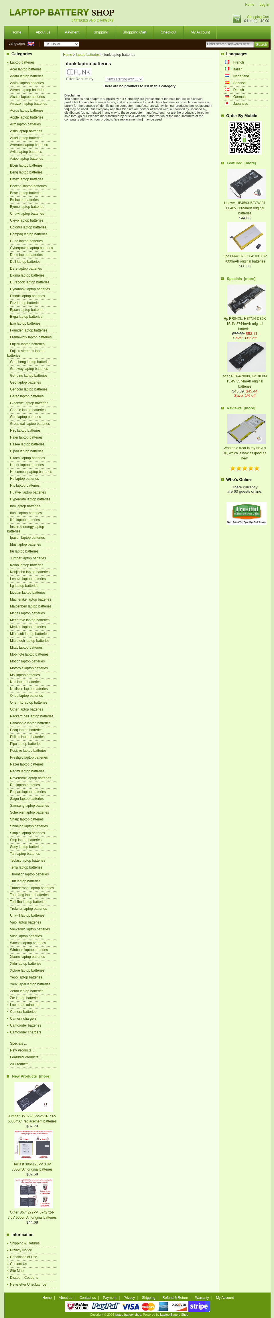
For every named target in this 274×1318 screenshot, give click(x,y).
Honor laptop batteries (27, 465)
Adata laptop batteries (27, 76)
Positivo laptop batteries (28, 751)
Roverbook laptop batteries (30, 778)
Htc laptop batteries (25, 486)
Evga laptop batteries (26, 317)
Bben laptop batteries (26, 165)
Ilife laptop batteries (25, 520)
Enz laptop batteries (25, 303)
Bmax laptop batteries (26, 179)
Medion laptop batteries (28, 627)
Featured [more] (241, 163)
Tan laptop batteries (25, 854)
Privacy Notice (21, 1250)
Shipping (101, 32)
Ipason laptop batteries (27, 538)
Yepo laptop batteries (26, 977)
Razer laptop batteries (27, 764)
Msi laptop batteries (25, 675)
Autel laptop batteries (26, 138)
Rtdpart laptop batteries (28, 792)
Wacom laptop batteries (28, 943)
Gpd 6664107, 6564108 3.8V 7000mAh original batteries (245, 256)
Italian (238, 69)
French (238, 62)
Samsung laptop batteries (29, 806)
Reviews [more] (241, 408)
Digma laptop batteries (27, 275)
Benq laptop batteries (26, 172)
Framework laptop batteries (31, 337)
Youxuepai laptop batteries (30, 984)
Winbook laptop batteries (29, 950)
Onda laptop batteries (26, 696)
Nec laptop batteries (25, 682)
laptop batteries (88, 55)
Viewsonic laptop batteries (30, 929)
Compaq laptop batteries (29, 234)
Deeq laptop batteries (26, 255)
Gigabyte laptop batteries (29, 403)
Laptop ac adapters (25, 1005)
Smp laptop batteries (26, 840)
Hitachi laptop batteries (27, 458)
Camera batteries (23, 1012)
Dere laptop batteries (26, 269)
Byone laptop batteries (27, 207)
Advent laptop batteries (27, 90)
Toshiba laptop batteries (28, 902)
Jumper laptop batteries (28, 558)
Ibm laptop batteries (25, 506)
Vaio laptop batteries (25, 922)
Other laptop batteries (26, 709)
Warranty (202, 1298)
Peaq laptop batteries (26, 730)
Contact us (87, 1298)
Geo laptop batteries (25, 382)
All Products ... (21, 1064)
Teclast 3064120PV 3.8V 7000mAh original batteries (32, 1164)
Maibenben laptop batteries (31, 606)
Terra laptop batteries (26, 867)
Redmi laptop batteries (27, 771)
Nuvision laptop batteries (29, 689)
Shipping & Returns (25, 1243)
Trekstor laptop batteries (28, 909)
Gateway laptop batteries (29, 369)
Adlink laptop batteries (27, 83)
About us (43, 32)
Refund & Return (175, 1298)
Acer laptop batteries (26, 69)
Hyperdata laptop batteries (30, 499)
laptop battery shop (128, 1314)
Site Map (16, 1271)
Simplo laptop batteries (27, 833)
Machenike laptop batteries (30, 599)
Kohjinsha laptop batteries (30, 572)
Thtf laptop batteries (25, 881)
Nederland (241, 76)
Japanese (240, 104)
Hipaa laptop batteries (27, 451)
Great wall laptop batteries (30, 424)
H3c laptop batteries (25, 431)
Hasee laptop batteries (27, 444)
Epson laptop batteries (27, 310)
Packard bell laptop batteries (31, 716)
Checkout (168, 32)
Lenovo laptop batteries (28, 579)
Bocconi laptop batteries (28, 186)
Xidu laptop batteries (25, 964)
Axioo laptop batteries (26, 159)
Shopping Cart (258, 17)
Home (249, 5)
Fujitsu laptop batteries (27, 344)
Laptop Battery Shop (174, 1314)
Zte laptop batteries (25, 998)
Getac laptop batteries (27, 396)
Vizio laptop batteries (26, 936)
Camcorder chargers (25, 1032)
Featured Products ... (26, 1057)
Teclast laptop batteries (27, 861)
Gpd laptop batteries (25, 417)
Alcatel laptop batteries (27, 97)
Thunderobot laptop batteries (32, 888)
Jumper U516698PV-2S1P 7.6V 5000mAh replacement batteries (32, 1116)
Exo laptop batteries (25, 323)
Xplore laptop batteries (27, 970)
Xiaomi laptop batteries (27, 957)
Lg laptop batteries (24, 586)
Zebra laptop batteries (27, 991)
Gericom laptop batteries (29, 389)
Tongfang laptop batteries (29, 895)
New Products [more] (31, 1076)
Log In (264, 5)
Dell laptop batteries (25, 262)
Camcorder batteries (25, 1025)
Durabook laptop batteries (29, 282)
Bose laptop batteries (26, 193)
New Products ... (22, 1050)
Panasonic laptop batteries (30, 723)
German (239, 97)
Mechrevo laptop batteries (30, 620)
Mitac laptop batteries (26, 648)
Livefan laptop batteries (28, 593)
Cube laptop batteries (26, 241)
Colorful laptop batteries (28, 227)
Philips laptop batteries (27, 737)
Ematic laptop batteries (27, 296)
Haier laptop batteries (26, 437)
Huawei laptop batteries (28, 492)
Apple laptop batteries (26, 117)
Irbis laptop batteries (25, 544)
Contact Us (18, 1264)
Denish (238, 90)
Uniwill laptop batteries (27, 915)
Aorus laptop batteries (27, 110)
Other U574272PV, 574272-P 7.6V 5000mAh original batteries (32, 1212)
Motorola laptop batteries (29, 668)
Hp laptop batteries (24, 479)
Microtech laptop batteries (29, 641)
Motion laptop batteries (27, 661)
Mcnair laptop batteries (27, 613)
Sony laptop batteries (26, 847)
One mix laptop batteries (28, 703)
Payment (72, 32)
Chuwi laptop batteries (27, 214)
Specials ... (18, 1043)
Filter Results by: (80, 79)
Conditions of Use (23, 1257)
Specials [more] (241, 279)
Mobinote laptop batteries (29, 654)
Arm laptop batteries (25, 124)
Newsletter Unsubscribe (28, 1285)
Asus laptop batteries (26, 131)
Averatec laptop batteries (29, 145)
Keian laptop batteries (26, 565)
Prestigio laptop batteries (29, 757)
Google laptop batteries (28, 410)
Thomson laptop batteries (29, 874)
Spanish (239, 83)
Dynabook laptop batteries (30, 289)
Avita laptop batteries (26, 152)
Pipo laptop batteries (25, 744)
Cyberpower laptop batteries (31, 248)
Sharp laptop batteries (27, 819)
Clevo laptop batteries (26, 220)
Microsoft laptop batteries (29, 634)
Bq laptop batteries (24, 200)
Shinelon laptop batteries (29, 826)
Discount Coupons (24, 1278)
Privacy (129, 1298)
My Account (200, 32)
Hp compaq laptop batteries (31, 472)
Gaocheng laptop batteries (30, 362)
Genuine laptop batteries (29, 376)
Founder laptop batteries (28, 330)
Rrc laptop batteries (25, 785)
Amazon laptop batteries (28, 104)
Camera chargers (23, 1019)
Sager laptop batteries (27, 799)
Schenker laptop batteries (29, 812)
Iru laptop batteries (24, 551)
